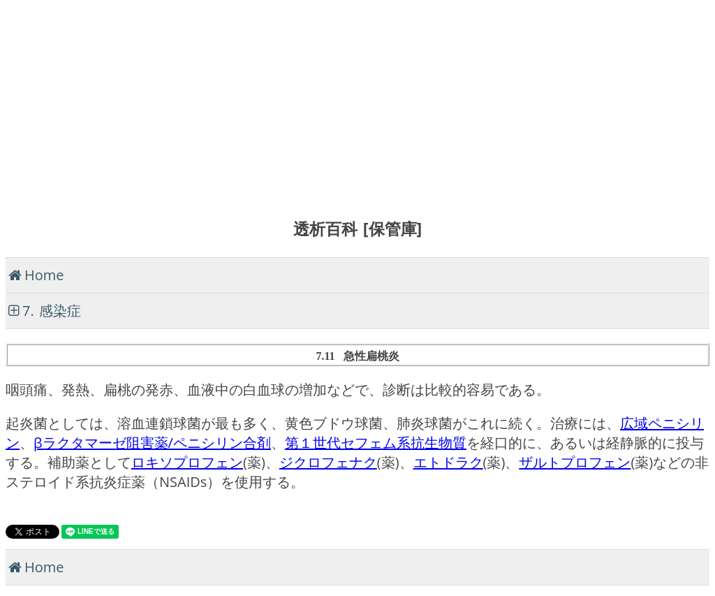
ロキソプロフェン (187, 462)
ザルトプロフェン (575, 462)
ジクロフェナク (328, 462)
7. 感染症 (51, 310)
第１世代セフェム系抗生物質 (375, 442)
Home (44, 275)
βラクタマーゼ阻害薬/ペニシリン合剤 (152, 442)
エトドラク (448, 462)
